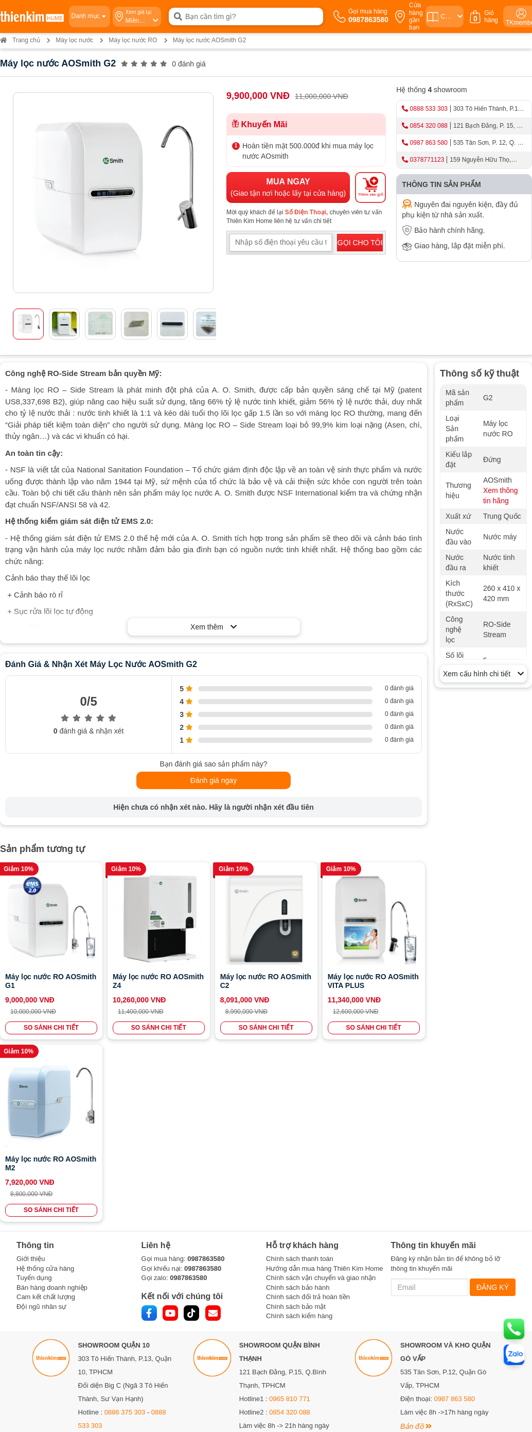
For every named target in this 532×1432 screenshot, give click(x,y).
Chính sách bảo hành (297, 1105)
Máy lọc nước (74, 40)
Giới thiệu (30, 1076)
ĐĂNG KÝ (492, 1105)
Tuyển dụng (34, 1095)
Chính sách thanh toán (299, 1076)
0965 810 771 (289, 1216)
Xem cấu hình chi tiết (483, 674)
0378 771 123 (133, 1340)
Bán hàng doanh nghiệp (51, 1105)
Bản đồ (93, 1271)
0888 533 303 (429, 108)
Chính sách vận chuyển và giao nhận (321, 1095)
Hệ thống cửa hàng (45, 1086)
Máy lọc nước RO (133, 40)
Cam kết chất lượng (45, 1114)
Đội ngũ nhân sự (41, 1124)
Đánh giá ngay (213, 780)
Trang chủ (20, 40)
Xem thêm (213, 627)
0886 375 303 (125, 1230)
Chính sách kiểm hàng (299, 1133)
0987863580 (205, 1076)
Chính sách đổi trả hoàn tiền (308, 1114)
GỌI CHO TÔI (360, 242)
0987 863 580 (429, 142)
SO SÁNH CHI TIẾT (51, 1027)
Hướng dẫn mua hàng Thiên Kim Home (324, 1086)
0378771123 (427, 159)
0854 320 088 (429, 125)
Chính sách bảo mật (296, 1124)
